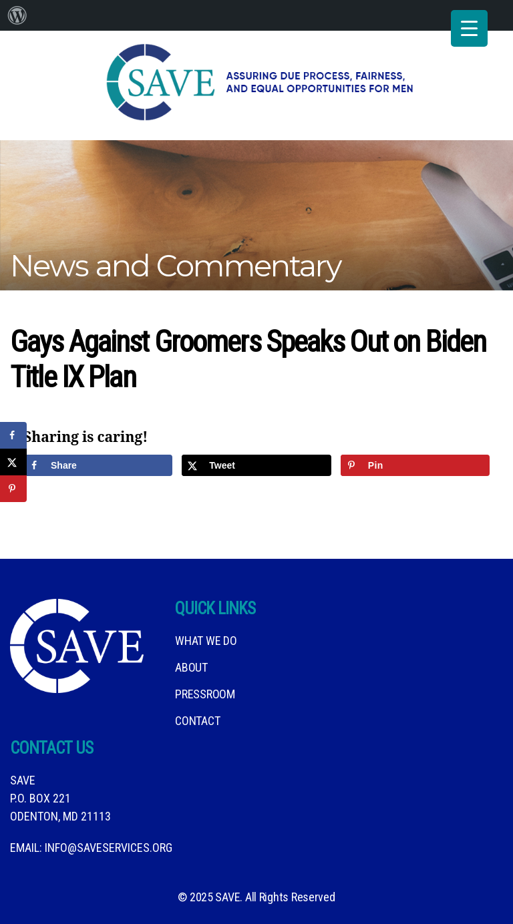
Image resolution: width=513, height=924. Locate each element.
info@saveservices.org (108, 848)
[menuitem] (17, 15)
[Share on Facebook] (97, 465)
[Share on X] (256, 465)
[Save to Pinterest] (415, 465)
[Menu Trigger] (469, 28)
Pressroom (205, 694)
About (191, 667)
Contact (197, 721)
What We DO (205, 641)
